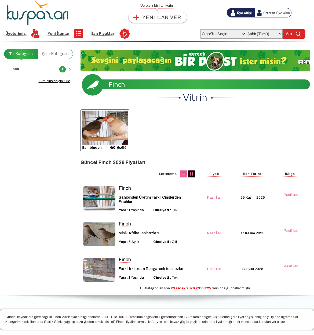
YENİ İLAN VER (161, 17)
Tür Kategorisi (21, 54)
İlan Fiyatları (102, 33)
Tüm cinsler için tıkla (54, 81)
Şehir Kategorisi (55, 54)
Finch (37, 69)
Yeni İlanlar (59, 33)
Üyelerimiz (15, 33)
